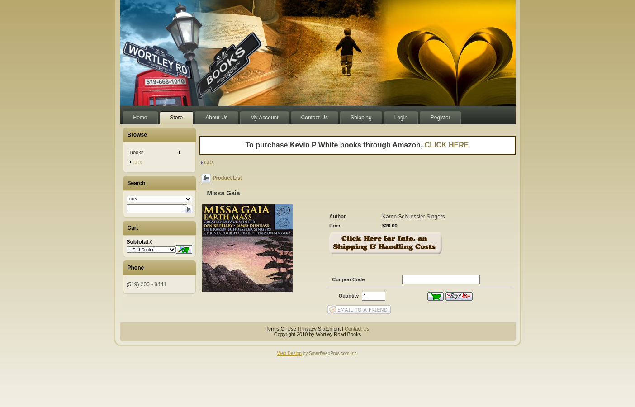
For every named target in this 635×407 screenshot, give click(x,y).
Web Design (289, 353)
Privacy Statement (320, 328)
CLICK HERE (447, 145)
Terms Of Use (281, 328)
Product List (227, 177)
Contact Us (357, 328)
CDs (208, 162)
